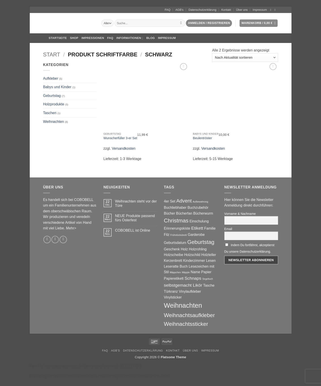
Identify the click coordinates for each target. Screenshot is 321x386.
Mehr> (71, 228)
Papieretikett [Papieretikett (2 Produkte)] (174, 278)
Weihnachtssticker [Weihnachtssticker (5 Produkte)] (186, 324)
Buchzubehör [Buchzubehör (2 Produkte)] (197, 207)
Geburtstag (52, 96)
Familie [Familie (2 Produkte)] (210, 228)
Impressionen (92, 38)
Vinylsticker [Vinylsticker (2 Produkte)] (173, 297)
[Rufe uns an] (63, 239)
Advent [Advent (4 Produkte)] (184, 201)
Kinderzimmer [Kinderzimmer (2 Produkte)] (194, 260)
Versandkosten (124, 148)
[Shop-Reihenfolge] (245, 57)
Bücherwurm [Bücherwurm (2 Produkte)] (203, 213)
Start (51, 54)
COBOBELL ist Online (132, 230)
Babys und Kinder (57, 87)
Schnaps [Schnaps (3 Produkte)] (193, 278)
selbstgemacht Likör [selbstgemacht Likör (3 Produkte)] (183, 285)
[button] (209, 23)
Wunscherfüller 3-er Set (120, 138)
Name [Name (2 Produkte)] (195, 272)
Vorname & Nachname (240, 213)
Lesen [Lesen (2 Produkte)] (211, 260)
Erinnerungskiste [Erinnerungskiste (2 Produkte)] (177, 228)
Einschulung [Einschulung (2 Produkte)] (199, 221)
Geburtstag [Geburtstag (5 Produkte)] (200, 242)
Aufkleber (50, 78)
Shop (74, 38)
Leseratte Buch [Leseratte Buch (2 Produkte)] (176, 266)
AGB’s (179, 9)
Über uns (242, 9)
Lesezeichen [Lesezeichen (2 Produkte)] (198, 266)
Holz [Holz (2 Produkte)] (184, 249)
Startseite (55, 38)
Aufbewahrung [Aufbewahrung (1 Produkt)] (200, 201)
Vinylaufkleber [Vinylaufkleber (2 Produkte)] (190, 291)
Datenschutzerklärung (202, 9)
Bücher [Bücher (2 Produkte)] (169, 213)
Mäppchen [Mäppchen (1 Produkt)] (175, 272)
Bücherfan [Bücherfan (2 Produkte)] (184, 213)
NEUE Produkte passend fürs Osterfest (135, 218)
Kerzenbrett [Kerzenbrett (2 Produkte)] (173, 260)
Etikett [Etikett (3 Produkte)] (197, 228)
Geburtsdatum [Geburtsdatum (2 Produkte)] (175, 243)
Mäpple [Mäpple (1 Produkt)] (186, 272)
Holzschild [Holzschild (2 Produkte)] (192, 255)
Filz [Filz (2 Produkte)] (167, 235)
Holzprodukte (53, 104)
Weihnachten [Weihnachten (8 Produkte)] (183, 305)
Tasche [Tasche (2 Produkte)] (208, 285)
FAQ (167, 9)
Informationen (129, 38)
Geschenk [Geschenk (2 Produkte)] (172, 249)
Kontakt (226, 9)
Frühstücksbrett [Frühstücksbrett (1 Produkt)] (178, 235)
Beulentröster (202, 138)
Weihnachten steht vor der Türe (136, 203)
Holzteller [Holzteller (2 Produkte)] (208, 255)
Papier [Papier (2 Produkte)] (206, 272)
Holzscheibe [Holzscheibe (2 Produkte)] (173, 255)
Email (228, 229)
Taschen (50, 113)
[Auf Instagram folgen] (271, 9)
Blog (150, 38)
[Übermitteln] (181, 23)
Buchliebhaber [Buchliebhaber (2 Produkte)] (175, 207)
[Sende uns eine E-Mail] (275, 9)
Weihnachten (53, 122)
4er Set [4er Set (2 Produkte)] (169, 201)
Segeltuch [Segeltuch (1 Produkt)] (207, 278)
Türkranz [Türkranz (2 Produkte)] (171, 291)
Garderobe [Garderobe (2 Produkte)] (196, 235)
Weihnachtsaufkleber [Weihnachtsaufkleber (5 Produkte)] (189, 315)
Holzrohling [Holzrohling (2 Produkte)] (197, 249)
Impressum (260, 9)
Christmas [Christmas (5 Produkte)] (176, 221)
